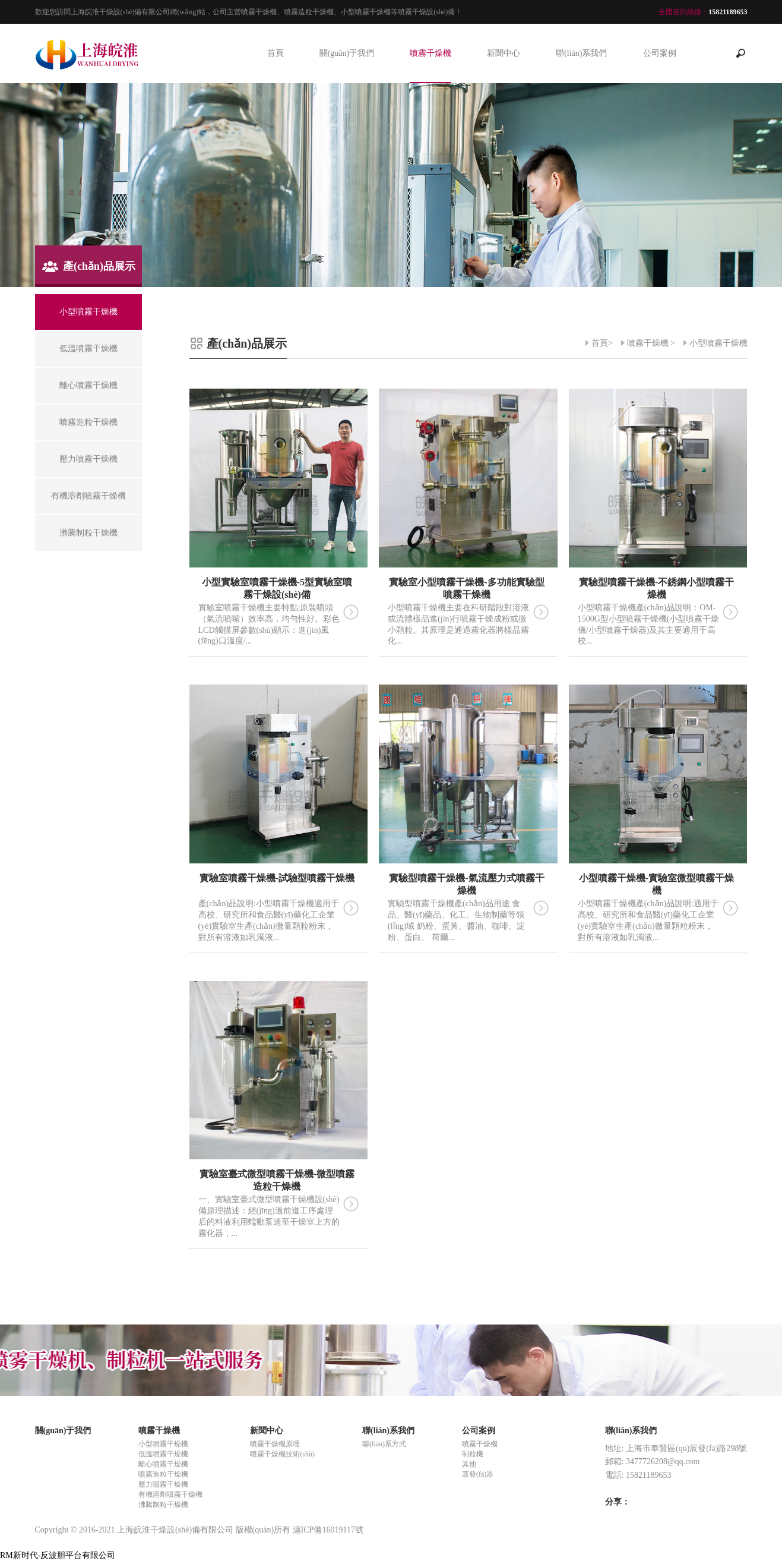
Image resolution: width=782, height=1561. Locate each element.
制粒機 (472, 1454)
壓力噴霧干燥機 (163, 1484)
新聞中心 (503, 53)
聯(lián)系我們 (581, 53)
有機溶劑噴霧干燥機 (170, 1494)
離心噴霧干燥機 (163, 1464)
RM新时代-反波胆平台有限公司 (57, 1555)
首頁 (275, 53)
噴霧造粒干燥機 (163, 1474)
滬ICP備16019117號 (328, 1529)
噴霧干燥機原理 (275, 1444)
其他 (469, 1464)
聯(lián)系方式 (384, 1444)
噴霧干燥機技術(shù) (282, 1454)
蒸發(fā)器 (477, 1474)
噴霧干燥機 (430, 53)
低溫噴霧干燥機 (163, 1454)
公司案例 (659, 53)
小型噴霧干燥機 (718, 343)
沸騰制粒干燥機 (163, 1504)
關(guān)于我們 (347, 53)
